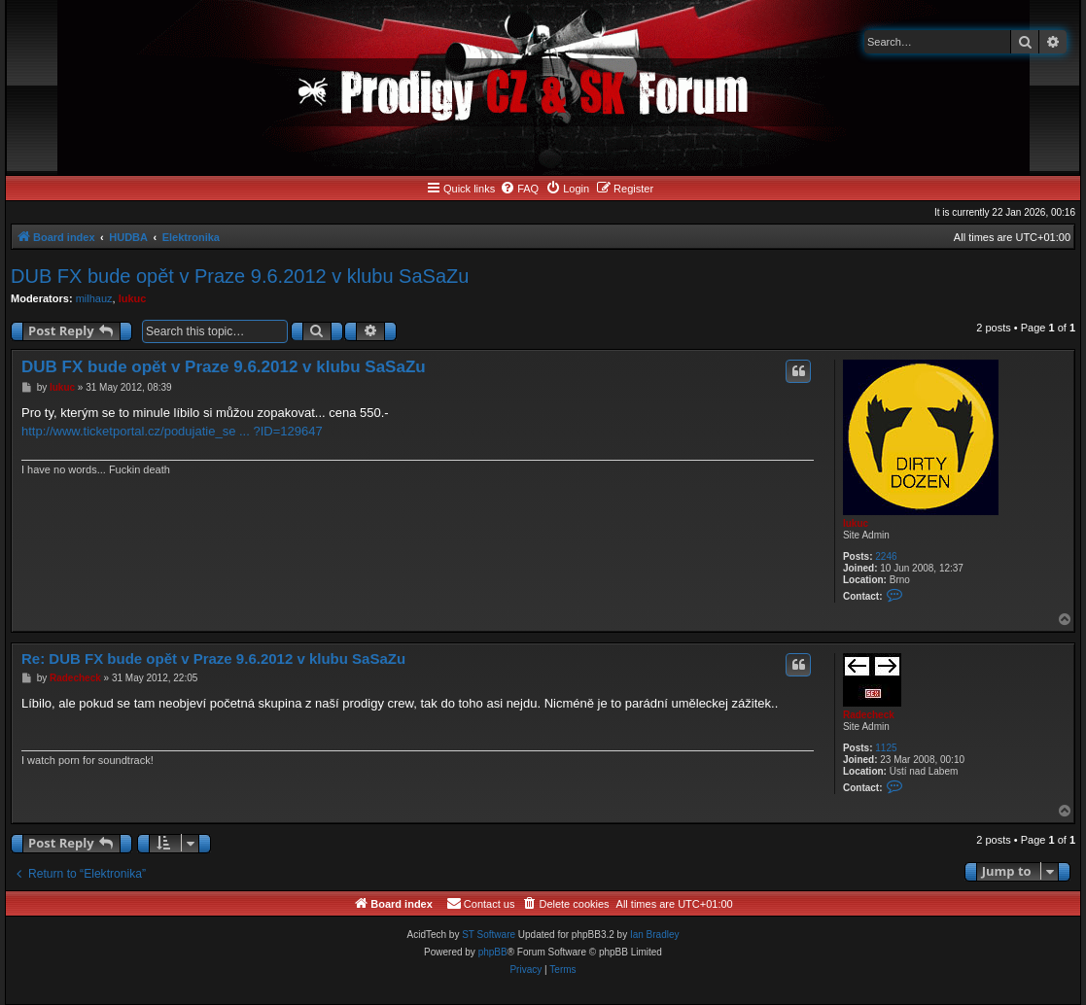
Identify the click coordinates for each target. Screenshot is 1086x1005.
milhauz (94, 298)
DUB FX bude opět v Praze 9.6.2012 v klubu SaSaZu (240, 276)
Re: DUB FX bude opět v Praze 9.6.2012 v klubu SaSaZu (213, 658)
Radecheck (868, 715)
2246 (885, 556)
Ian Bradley (655, 934)
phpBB (493, 952)
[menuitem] (519, 188)
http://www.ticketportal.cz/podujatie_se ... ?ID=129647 (172, 431)
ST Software (488, 934)
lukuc (133, 298)
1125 (885, 748)
